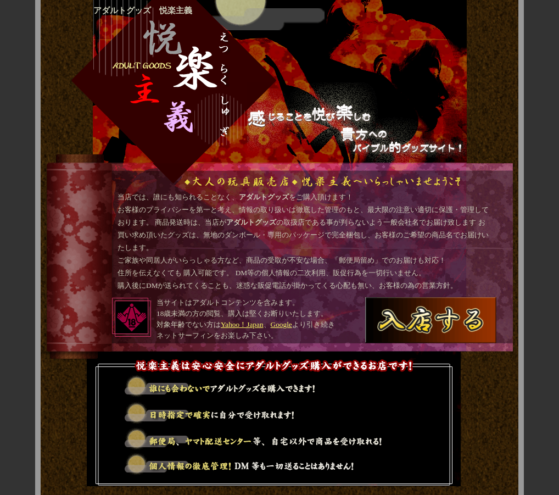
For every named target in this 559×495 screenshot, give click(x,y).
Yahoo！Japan (242, 324)
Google (281, 324)
